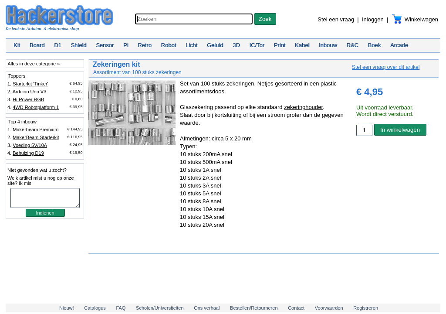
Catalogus (95, 308)
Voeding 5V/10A (30, 145)
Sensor (105, 45)
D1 (57, 45)
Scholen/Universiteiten (159, 308)
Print (280, 45)
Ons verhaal (207, 308)
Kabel (302, 45)
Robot (168, 45)
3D (236, 45)
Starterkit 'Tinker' (30, 83)
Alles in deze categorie (31, 63)
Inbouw (328, 45)
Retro (145, 45)
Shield (78, 45)
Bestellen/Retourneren (253, 308)
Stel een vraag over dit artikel (385, 67)
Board (37, 45)
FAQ (120, 308)
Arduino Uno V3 (30, 91)
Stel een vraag (336, 19)
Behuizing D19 (28, 153)
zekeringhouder (303, 107)
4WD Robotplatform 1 (36, 107)
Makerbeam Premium (35, 129)
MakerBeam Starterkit (36, 137)
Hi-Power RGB (28, 99)
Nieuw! (66, 308)
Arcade (399, 45)
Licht (191, 45)
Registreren (365, 308)
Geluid (215, 45)
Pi (125, 45)
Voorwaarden (329, 308)
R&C (352, 45)
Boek (374, 45)
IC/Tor (256, 45)
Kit (17, 45)
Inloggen (373, 19)
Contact (296, 308)
